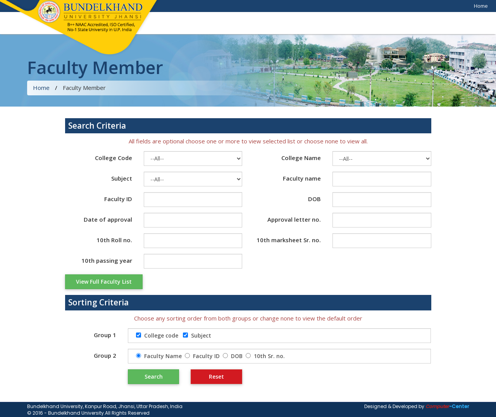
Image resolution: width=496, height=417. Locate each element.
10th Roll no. (114, 240)
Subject (121, 178)
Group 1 (105, 335)
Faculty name (302, 178)
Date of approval (108, 219)
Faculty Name (163, 356)
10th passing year (106, 260)
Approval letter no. (294, 219)
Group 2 (105, 355)
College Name (301, 158)
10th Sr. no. (269, 356)
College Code (113, 158)
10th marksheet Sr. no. (289, 240)
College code (161, 335)
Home (481, 5)
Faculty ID (118, 199)
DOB (314, 199)
